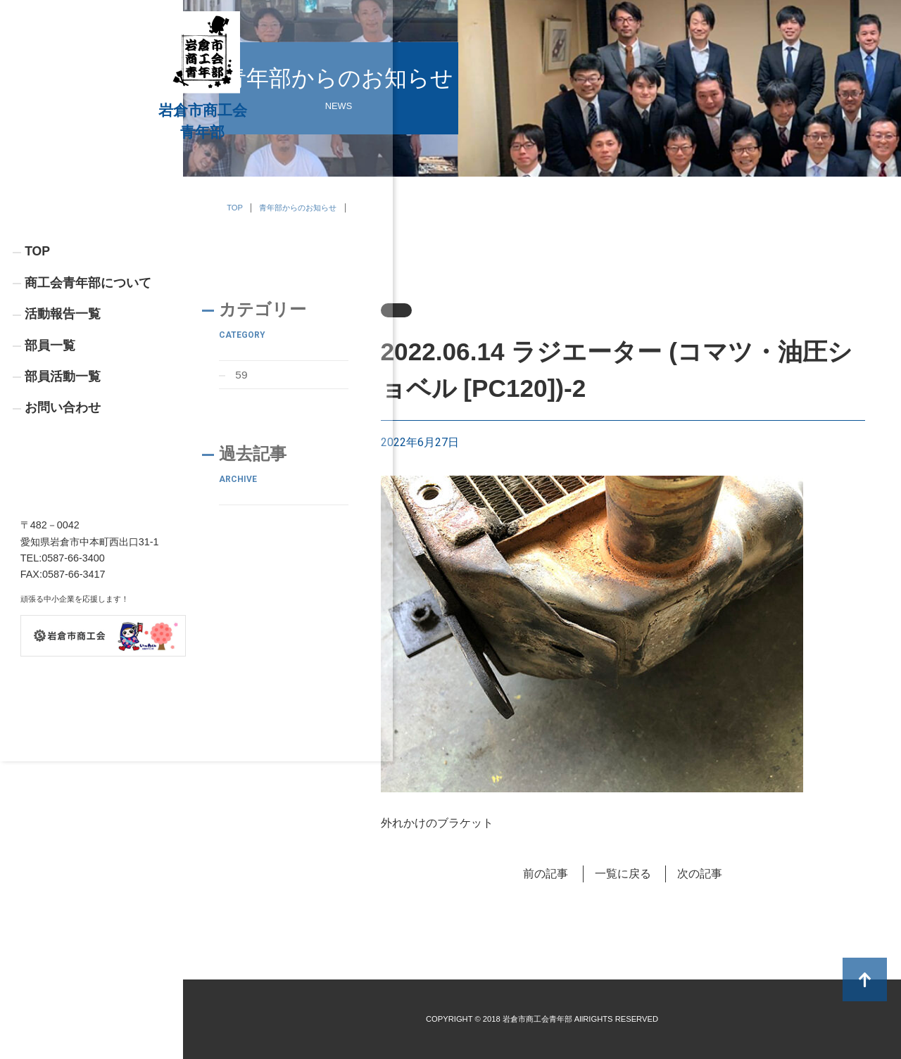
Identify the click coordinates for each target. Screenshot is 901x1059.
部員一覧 (50, 445)
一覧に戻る (623, 874)
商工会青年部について (88, 381)
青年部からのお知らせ (297, 207)
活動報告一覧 (63, 413)
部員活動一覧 (63, 477)
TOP (37, 350)
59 (242, 375)
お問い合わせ (63, 509)
